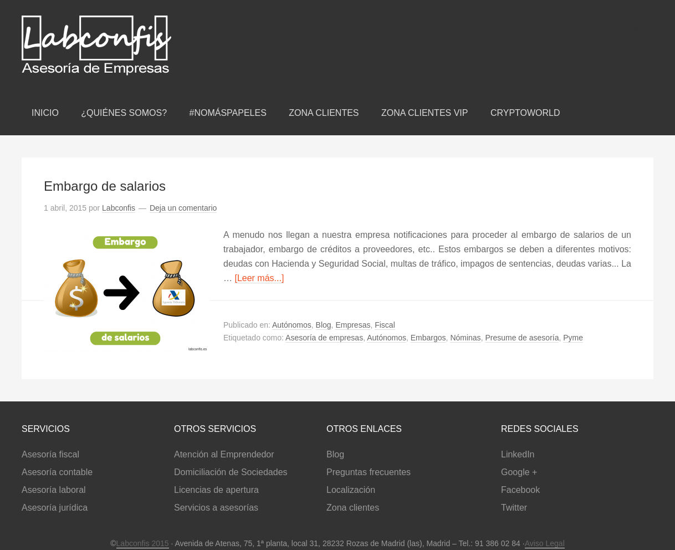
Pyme (573, 337)
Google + (519, 472)
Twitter (514, 507)
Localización (350, 490)
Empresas (352, 324)
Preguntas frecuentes (368, 472)
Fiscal (385, 324)
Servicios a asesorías (216, 507)
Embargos (428, 337)
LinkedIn (518, 454)
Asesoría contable (57, 472)
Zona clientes (352, 507)
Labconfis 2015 (142, 543)
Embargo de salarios (105, 186)
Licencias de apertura (216, 490)
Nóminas (465, 337)
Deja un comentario (183, 207)
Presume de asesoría (522, 337)
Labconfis (138, 45)
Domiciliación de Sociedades (231, 472)
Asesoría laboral (54, 490)
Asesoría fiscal (50, 454)
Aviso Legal (545, 543)
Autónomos (291, 324)
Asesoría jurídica (55, 507)
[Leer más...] (259, 278)
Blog (323, 324)
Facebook (520, 490)
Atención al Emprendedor (224, 454)
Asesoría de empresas (324, 337)
